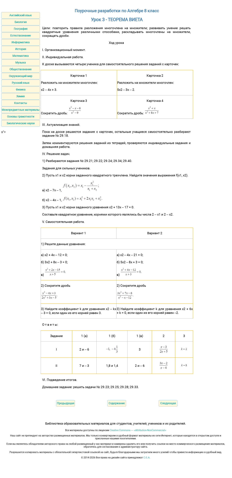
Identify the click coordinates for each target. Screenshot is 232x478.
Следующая (168, 403)
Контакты (20, 103)
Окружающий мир (20, 76)
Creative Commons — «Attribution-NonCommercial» (138, 430)
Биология (21, 22)
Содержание (117, 403)
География (20, 28)
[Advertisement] (20, 180)
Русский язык (20, 82)
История (20, 49)
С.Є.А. (147, 457)
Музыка (20, 62)
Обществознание (21, 69)
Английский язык (20, 15)
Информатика (21, 42)
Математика (20, 55)
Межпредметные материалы (20, 109)
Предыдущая (65, 403)
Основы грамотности (20, 116)
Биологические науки (21, 123)
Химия (20, 96)
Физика (20, 89)
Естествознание (20, 35)
